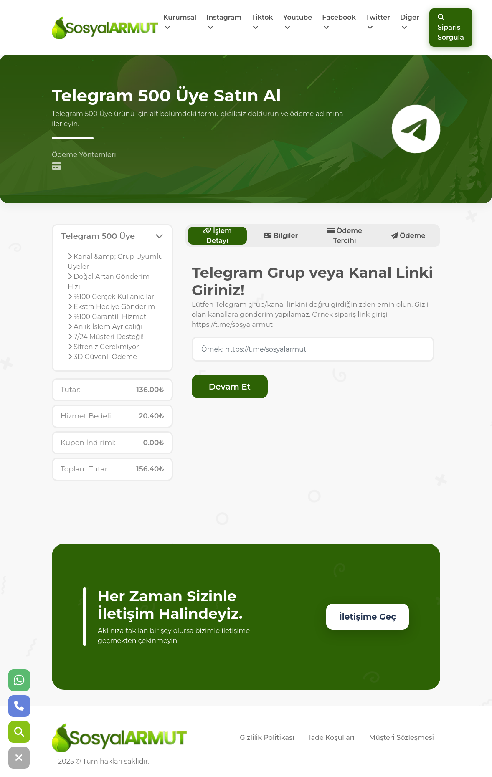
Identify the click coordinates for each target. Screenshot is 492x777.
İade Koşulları (332, 738)
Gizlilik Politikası (267, 738)
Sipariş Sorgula (451, 27)
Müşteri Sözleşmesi (401, 738)
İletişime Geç (367, 617)
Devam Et (230, 387)
